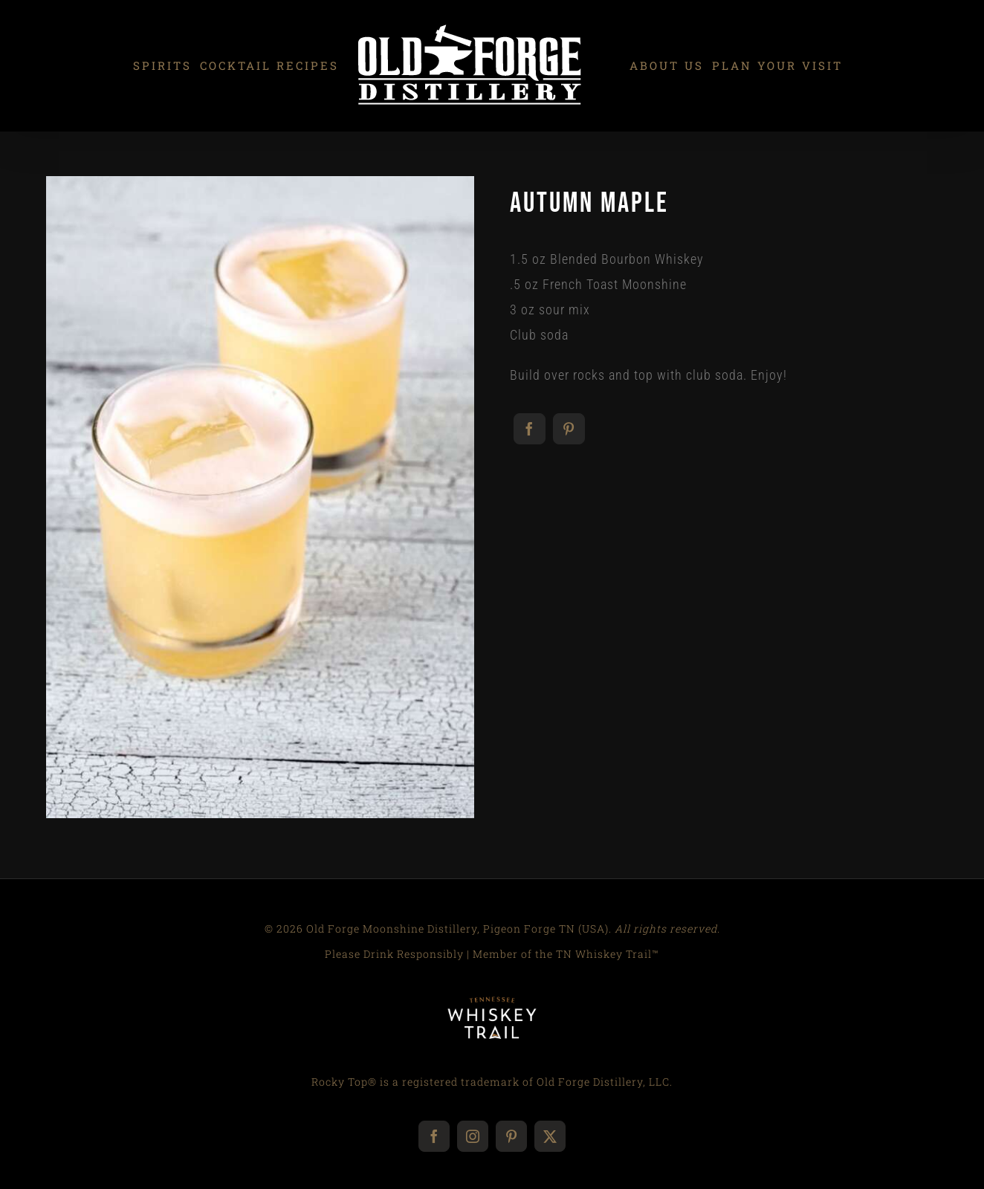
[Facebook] (529, 428)
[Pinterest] (569, 428)
